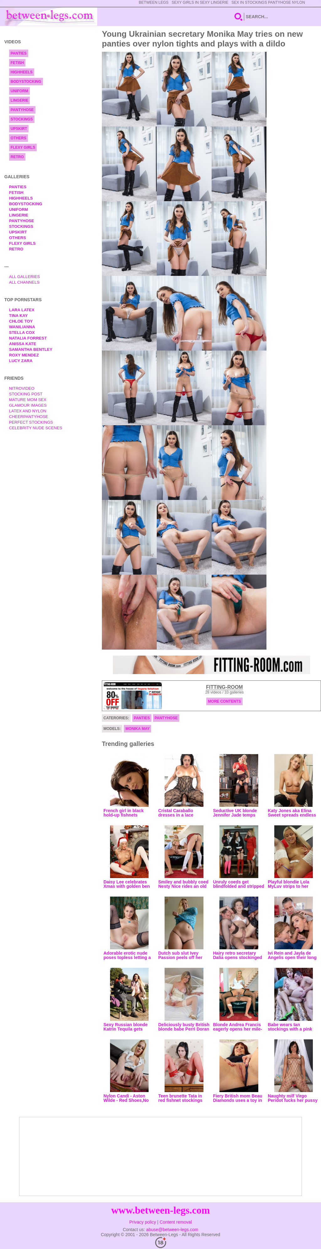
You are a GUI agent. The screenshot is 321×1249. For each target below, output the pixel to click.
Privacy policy (142, 1222)
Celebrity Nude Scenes (35, 428)
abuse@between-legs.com (172, 1229)
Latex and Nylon (27, 411)
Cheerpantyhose (28, 416)
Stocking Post (26, 394)
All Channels (24, 282)
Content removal (176, 1222)
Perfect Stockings (31, 422)
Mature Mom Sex (27, 399)
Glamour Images (28, 405)
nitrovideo (21, 388)
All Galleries (24, 276)
